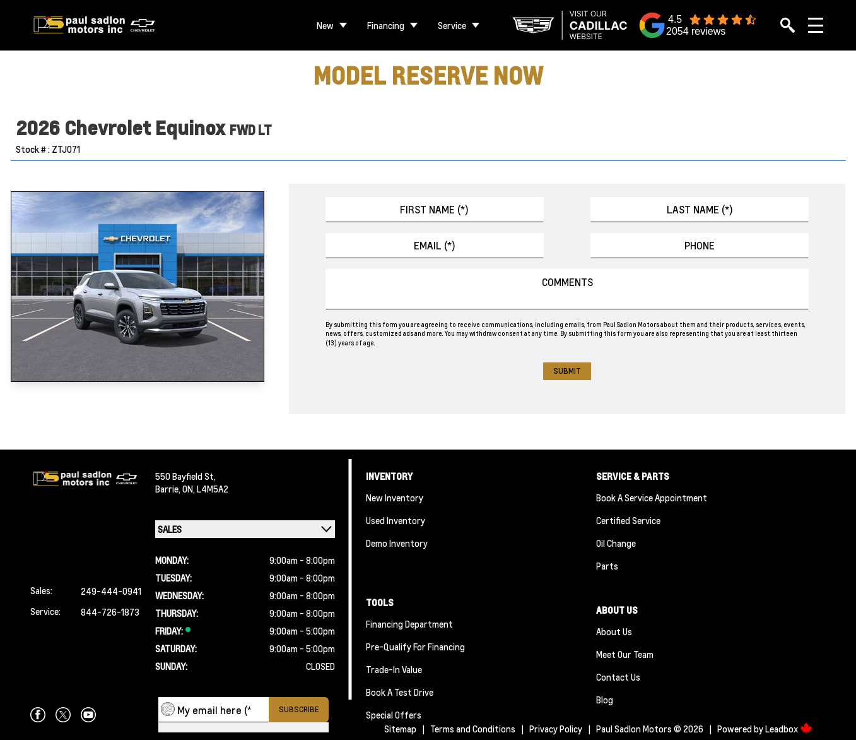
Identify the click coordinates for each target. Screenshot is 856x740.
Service (452, 25)
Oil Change (616, 543)
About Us (614, 631)
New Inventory (394, 497)
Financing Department (409, 624)
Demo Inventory (397, 543)
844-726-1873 (110, 612)
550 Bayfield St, (185, 476)
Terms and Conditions (472, 728)
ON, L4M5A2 (205, 488)
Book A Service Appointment (651, 497)
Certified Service (628, 520)
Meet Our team (625, 654)
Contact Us (618, 677)
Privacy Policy (555, 728)
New (325, 25)
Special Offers (393, 714)
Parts (607, 565)
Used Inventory (395, 520)
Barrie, (168, 488)
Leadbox (788, 728)
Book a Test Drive (399, 692)
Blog (604, 699)
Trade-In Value (394, 669)
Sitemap (400, 728)
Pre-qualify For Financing (415, 646)
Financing (385, 25)
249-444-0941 (111, 591)
